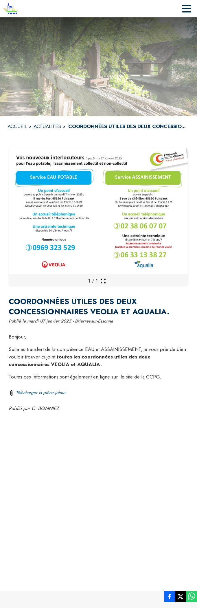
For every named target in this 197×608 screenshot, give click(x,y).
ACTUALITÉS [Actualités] (47, 126)
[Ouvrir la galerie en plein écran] (103, 281)
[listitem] (169, 597)
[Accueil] (10, 8)
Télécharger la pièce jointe (40, 392)
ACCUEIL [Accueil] (17, 126)
